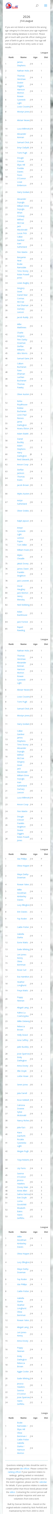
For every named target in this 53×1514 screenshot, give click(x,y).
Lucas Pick (22, 233)
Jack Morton (22, 592)
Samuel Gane (23, 358)
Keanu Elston (23, 428)
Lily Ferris (21, 1168)
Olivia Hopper (23, 865)
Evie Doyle (22, 1197)
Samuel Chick (23, 142)
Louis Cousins (23, 106)
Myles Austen (23, 493)
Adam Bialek (23, 433)
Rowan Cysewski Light (21, 99)
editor (12, 1492)
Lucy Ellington (23, 905)
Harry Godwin (23, 192)
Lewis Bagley (23, 283)
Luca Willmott (23, 128)
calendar (43, 1482)
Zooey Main (22, 1187)
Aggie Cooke (23, 1371)
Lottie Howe (22, 1076)
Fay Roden (22, 918)
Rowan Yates (23, 884)
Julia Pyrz (21, 1127)
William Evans (23, 550)
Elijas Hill (21, 164)
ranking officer (14, 1472)
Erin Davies (22, 911)
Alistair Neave (23, 120)
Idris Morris (22, 353)
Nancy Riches (23, 1120)
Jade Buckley (23, 1046)
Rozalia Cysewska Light (21, 1142)
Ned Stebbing (23, 604)
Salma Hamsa (23, 1194)
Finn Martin (22, 252)
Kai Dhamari (22, 305)
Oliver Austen (23, 394)
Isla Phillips (22, 858)
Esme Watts (22, 942)
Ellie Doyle (22, 1071)
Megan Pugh (23, 1151)
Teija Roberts (23, 1159)
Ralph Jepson (23, 521)
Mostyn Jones (23, 111)
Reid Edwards (23, 459)
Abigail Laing (23, 1007)
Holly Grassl (22, 1035)
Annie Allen (22, 1190)
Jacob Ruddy (22, 317)
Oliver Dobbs (23, 510)
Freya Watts (22, 990)
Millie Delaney (23, 1021)
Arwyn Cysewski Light (21, 531)
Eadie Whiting (23, 949)
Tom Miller (22, 544)
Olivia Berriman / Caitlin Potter (23, 1436)
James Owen (23, 568)
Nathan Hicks (23, 70)
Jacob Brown (23, 485)
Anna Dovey (22, 1065)
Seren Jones (22, 1084)
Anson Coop (22, 464)
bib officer (24, 1468)
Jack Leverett (23, 580)
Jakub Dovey (23, 563)
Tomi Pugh (22, 152)
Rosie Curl (21, 970)
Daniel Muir (22, 295)
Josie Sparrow (23, 1053)
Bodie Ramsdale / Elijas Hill (22, 1426)
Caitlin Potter (23, 927)
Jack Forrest (22, 622)
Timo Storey (22, 271)
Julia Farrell (22, 1093)
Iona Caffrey (22, 1040)
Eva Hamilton (23, 976)
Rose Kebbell (23, 1100)
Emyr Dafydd (23, 147)
